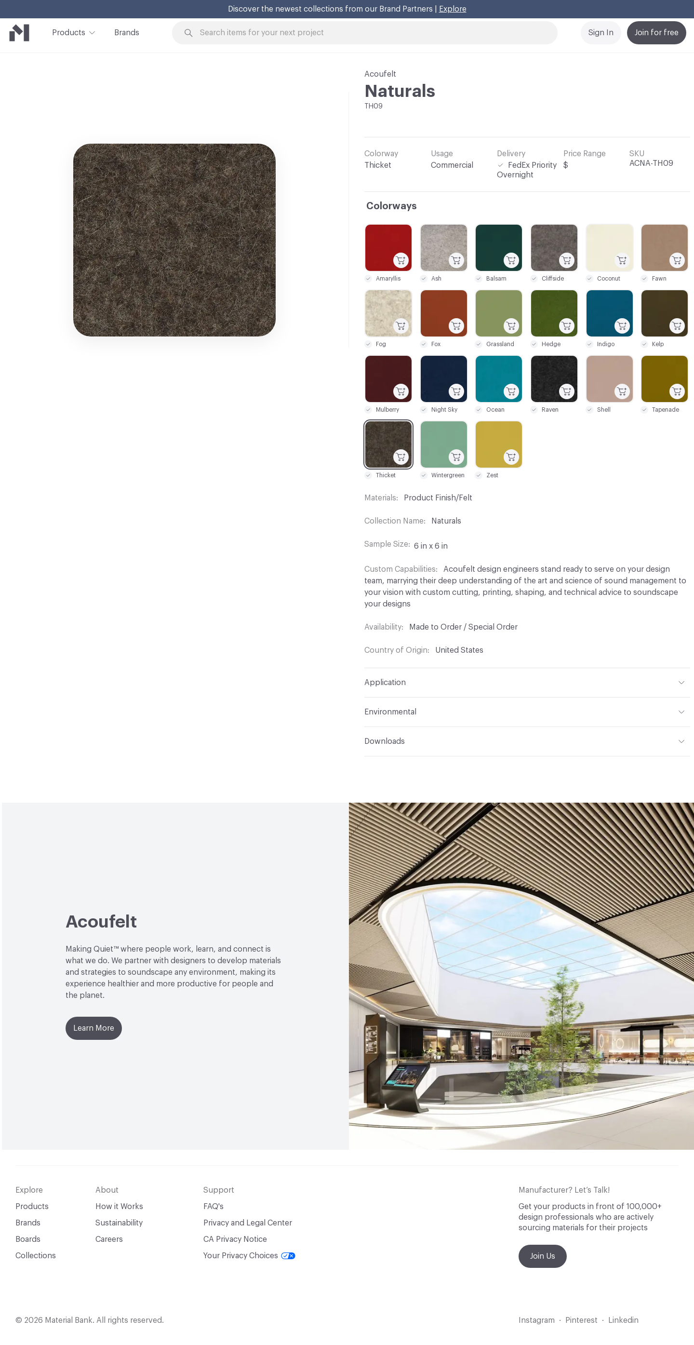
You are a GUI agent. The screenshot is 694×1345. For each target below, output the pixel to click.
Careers (109, 1239)
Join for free (657, 33)
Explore (453, 9)
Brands (126, 33)
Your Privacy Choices (249, 1256)
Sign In (601, 33)
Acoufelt (380, 74)
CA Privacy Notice (235, 1239)
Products (68, 32)
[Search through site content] (370, 33)
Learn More (93, 1028)
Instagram (537, 1320)
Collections (35, 1256)
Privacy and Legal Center (247, 1223)
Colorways (391, 206)
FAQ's (213, 1206)
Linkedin (623, 1320)
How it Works (119, 1206)
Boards (27, 1239)
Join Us (542, 1256)
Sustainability (119, 1223)
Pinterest (581, 1320)
